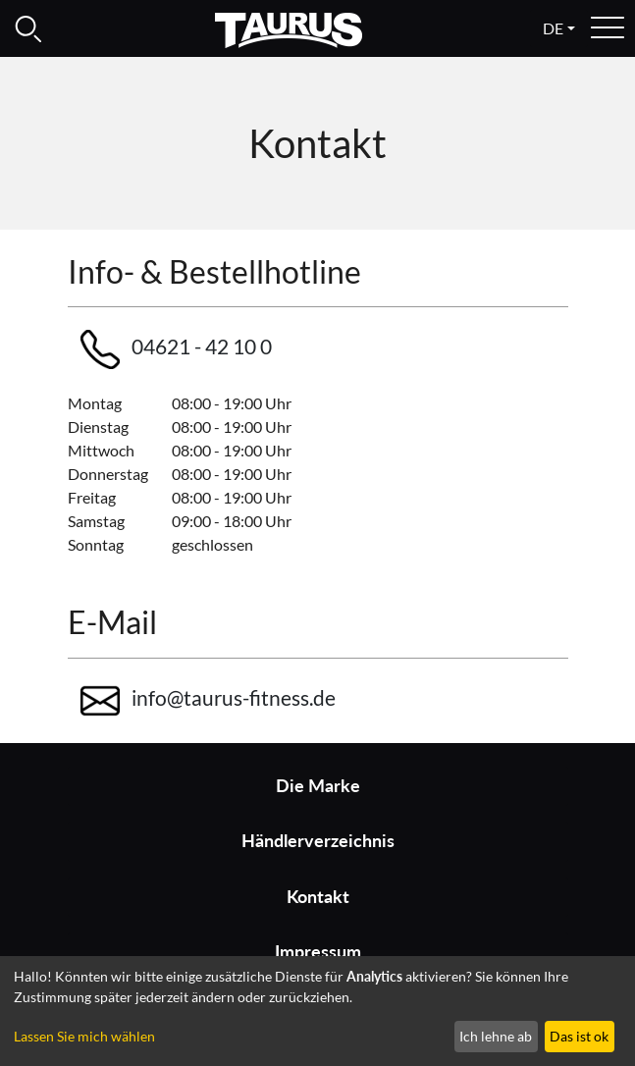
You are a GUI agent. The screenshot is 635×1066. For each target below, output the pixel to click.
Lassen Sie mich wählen (84, 1036)
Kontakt (318, 896)
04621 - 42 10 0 (176, 349)
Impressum (318, 951)
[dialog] (317, 1011)
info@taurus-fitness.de (208, 700)
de (553, 28)
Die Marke (318, 785)
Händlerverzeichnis (318, 840)
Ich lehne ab (495, 1036)
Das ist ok (579, 1036)
